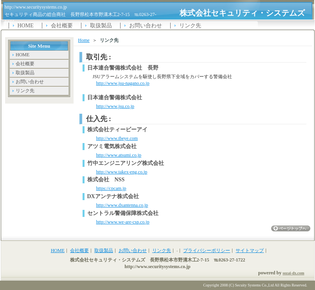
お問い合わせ (145, 26)
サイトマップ (250, 250)
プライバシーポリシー (206, 250)
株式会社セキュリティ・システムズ (242, 13)
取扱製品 (101, 26)
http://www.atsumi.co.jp (119, 155)
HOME (26, 26)
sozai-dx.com (293, 273)
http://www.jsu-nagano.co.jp (122, 83)
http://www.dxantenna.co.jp (122, 205)
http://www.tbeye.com (117, 138)
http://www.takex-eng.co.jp (122, 172)
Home (84, 40)
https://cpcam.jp (111, 188)
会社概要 (62, 26)
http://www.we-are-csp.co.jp (122, 222)
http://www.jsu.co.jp (115, 106)
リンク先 (190, 26)
